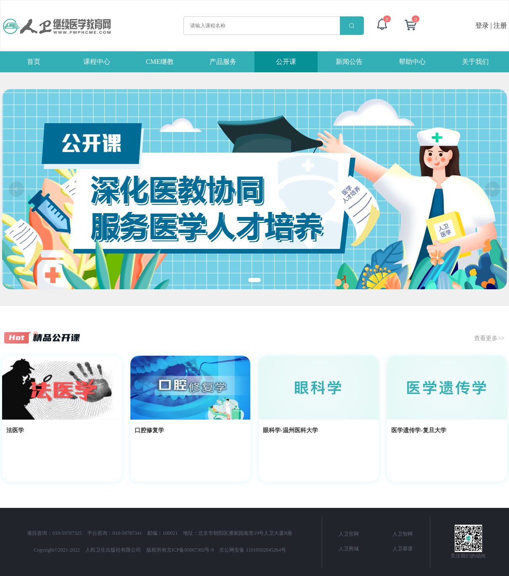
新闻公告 (349, 61)
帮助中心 (412, 61)
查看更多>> (489, 338)
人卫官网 (349, 534)
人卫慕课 (402, 549)
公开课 (286, 61)
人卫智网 (402, 534)
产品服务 (222, 61)
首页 (33, 61)
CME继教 (160, 61)
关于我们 (475, 61)
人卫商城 (349, 549)
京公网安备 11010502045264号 (252, 550)
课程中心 (96, 61)
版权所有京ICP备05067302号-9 (180, 550)
